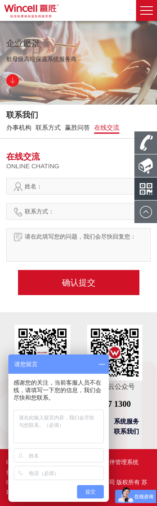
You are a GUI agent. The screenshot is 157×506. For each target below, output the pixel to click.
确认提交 (78, 282)
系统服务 (126, 421)
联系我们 (126, 431)
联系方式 (48, 127)
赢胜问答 (77, 127)
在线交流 (106, 127)
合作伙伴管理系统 (115, 462)
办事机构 (18, 127)
